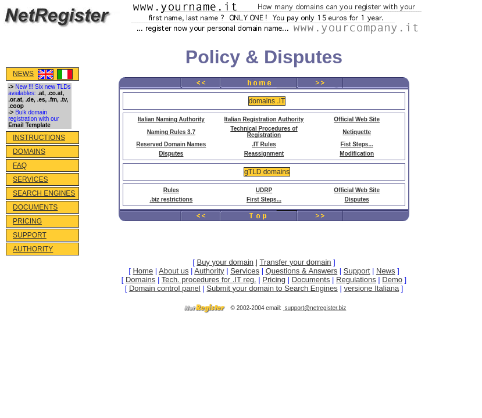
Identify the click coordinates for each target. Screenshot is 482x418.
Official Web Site (357, 119)
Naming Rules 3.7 (171, 132)
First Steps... (264, 199)
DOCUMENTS (35, 207)
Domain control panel (165, 288)
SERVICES (30, 179)
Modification (357, 153)
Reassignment (264, 153)
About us (173, 270)
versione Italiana (371, 288)
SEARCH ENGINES (44, 193)
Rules (171, 190)
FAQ (20, 165)
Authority (209, 270)
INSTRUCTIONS (39, 138)
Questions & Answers (302, 270)
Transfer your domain (295, 262)
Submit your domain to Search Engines (271, 288)
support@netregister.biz (316, 308)
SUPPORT (30, 235)
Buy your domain (225, 262)
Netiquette (356, 132)
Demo (392, 279)
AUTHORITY (33, 249)
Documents (311, 279)
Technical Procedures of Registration (263, 131)
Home (143, 270)
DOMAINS (29, 151)
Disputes (171, 153)
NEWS (23, 74)
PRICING (27, 221)
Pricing (273, 279)
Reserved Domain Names (171, 144)
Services (244, 270)
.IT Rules (264, 144)
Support (357, 270)
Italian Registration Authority (264, 119)
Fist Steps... (357, 144)
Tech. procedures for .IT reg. (209, 279)
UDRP (264, 190)
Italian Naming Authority (171, 119)
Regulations (356, 279)
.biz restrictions (170, 199)
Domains (140, 279)
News (385, 270)
